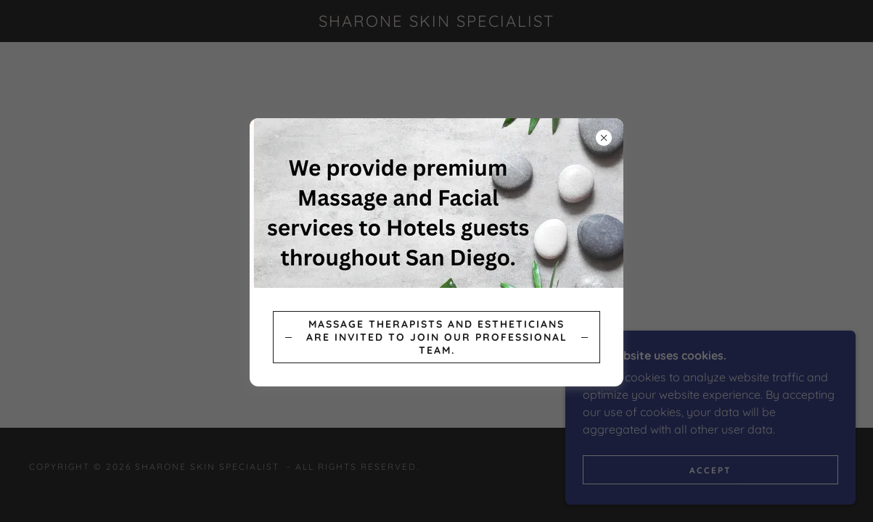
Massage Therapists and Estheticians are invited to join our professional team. (436, 337)
